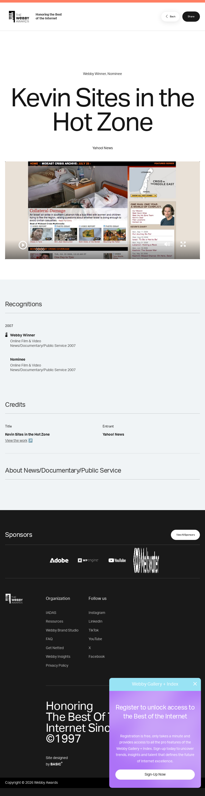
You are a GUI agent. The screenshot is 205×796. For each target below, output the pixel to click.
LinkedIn (95, 621)
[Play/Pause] (23, 245)
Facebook (97, 657)
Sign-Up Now (155, 774)
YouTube (95, 639)
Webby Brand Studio (62, 630)
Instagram (97, 613)
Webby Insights (58, 657)
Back (169, 16)
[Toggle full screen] (183, 244)
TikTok (94, 630)
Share (191, 16)
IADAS (51, 613)
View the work (16, 441)
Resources (54, 621)
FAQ (49, 639)
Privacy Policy (57, 665)
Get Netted (55, 648)
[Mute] (167, 244)
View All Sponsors (185, 535)
